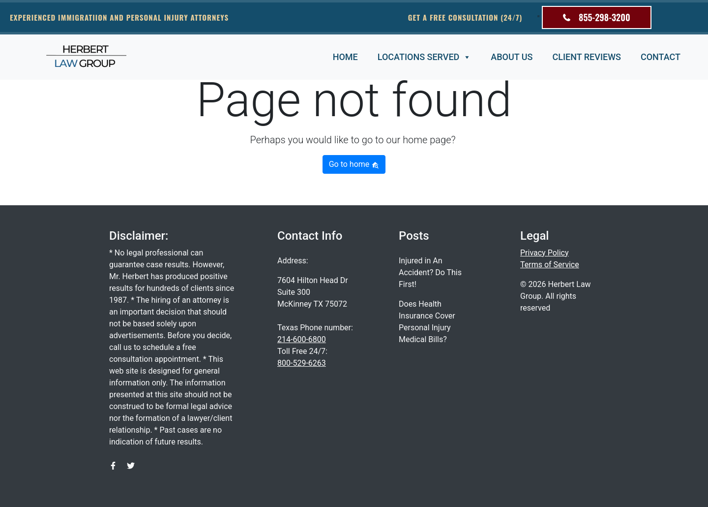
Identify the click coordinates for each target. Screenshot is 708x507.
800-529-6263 (301, 363)
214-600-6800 (301, 339)
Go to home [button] (354, 164)
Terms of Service (549, 264)
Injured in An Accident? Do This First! (430, 272)
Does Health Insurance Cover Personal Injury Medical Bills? (427, 321)
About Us (511, 57)
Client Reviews (586, 57)
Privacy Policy (544, 252)
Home (345, 57)
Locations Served (425, 57)
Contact (660, 57)
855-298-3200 (596, 17)
